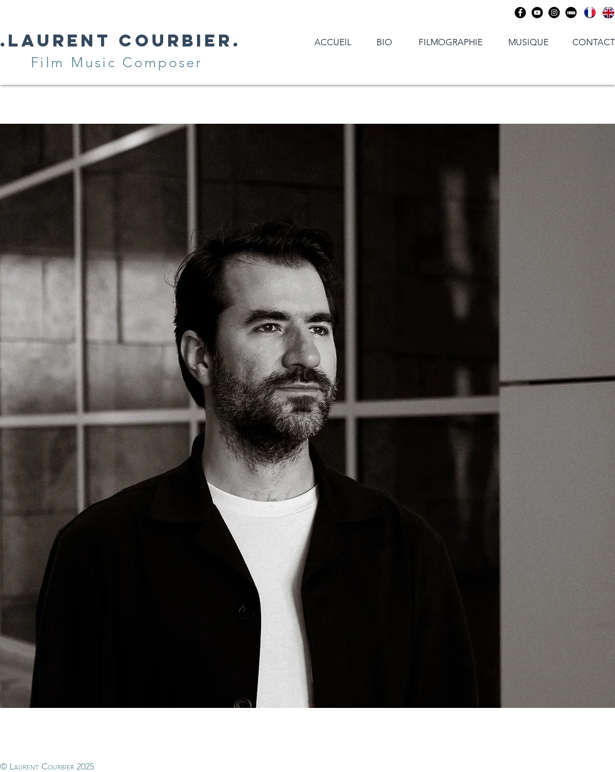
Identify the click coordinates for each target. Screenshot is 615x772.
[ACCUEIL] (332, 42)
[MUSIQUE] (528, 42)
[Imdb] (571, 12)
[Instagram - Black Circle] (554, 12)
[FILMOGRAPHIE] (450, 42)
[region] (307, 416)
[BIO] (384, 42)
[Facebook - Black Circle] (520, 12)
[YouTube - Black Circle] (537, 12)
